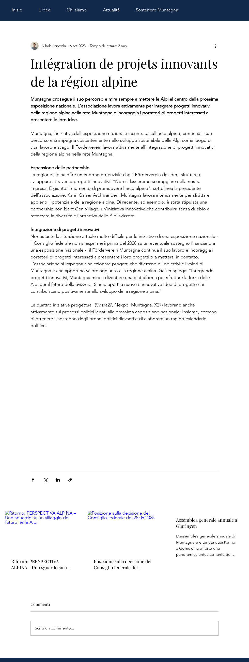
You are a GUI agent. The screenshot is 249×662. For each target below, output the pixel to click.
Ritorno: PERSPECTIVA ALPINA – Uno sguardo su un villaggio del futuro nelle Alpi (40, 564)
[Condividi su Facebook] (32, 479)
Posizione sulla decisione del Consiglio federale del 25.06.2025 (122, 564)
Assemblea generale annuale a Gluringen (206, 523)
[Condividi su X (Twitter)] (45, 479)
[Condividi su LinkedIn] (57, 479)
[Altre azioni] (215, 46)
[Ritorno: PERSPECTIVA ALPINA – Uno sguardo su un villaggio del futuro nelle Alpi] (42, 531)
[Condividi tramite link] (70, 479)
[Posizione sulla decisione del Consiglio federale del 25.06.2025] (125, 531)
